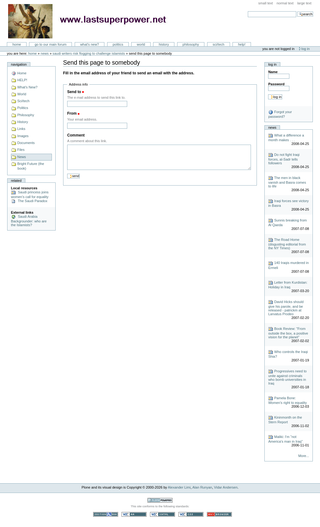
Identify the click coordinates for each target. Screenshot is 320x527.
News (45, 53)
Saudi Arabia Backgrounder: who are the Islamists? (29, 221)
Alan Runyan (202, 487)
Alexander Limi (179, 487)
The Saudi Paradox (29, 201)
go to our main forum (51, 44)
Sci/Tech (218, 44)
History (164, 44)
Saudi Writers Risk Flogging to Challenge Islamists (89, 53)
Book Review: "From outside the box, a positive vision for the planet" (288, 333)
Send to (74, 92)
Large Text (304, 3)
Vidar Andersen (226, 487)
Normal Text (285, 3)
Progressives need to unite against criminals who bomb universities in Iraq (287, 377)
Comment (76, 135)
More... (303, 456)
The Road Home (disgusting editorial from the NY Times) (287, 244)
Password (276, 84)
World (141, 44)
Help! (242, 44)
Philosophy (190, 44)
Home (16, 44)
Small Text (265, 3)
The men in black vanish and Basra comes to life (287, 182)
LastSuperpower (90, 21)
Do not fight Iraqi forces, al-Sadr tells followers (283, 159)
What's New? (89, 44)
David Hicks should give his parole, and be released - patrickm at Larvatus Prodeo (285, 308)
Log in (306, 49)
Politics (117, 44)
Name (273, 72)
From (72, 113)
